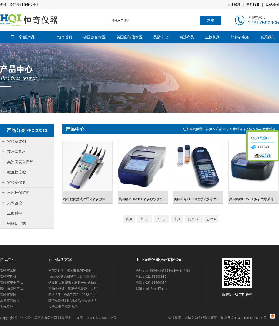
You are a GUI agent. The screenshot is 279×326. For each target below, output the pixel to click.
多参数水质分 (266, 129)
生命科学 (14, 213)
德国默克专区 (94, 37)
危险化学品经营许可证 (201, 318)
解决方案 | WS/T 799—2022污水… (73, 295)
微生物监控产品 (11, 288)
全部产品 (22, 37)
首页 (209, 129)
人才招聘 (233, 5)
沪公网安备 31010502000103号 (244, 318)
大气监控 (6, 307)
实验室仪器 (8, 295)
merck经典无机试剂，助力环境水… (74, 276)
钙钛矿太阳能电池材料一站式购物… (74, 282)
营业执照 (174, 318)
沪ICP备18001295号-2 (103, 318)
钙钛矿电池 (240, 37)
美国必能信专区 (129, 37)
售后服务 (252, 5)
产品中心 (222, 129)
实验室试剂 (8, 270)
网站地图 (272, 5)
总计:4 (211, 219)
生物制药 (212, 37)
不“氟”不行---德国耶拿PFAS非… (71, 270)
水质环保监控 (242, 129)
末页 (177, 219)
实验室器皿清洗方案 (63, 307)
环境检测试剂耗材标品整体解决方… (74, 301)
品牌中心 (160, 37)
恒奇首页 (64, 37)
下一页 (161, 219)
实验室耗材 (8, 276)
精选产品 (186, 37)
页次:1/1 (194, 219)
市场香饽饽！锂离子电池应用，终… (74, 288)
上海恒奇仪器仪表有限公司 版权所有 (44, 318)
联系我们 (267, 37)
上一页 (144, 219)
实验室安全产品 (11, 282)
